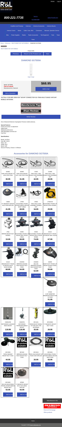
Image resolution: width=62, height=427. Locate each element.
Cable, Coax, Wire (28, 30)
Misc (7, 35)
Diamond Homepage (49, 410)
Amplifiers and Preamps (16, 26)
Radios (24, 35)
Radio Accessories (33, 35)
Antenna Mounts (51, 26)
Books (19, 30)
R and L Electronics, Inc (35, 425)
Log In (59, 1)
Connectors (39, 30)
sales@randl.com (53, 17)
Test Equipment (45, 35)
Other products (48, 412)
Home (52, 1)
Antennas (7, 43)
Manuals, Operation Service (51, 30)
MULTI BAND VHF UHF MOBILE (20, 43)
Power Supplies (15, 35)
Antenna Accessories (38, 26)
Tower (58, 35)
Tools (52, 35)
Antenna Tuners (11, 30)
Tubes (33, 39)
